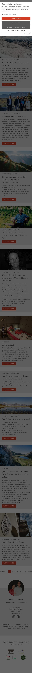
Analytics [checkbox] (13, 14)
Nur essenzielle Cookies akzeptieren (16, 27)
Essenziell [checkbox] (6, 14)
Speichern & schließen (16, 22)
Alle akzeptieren (16, 18)
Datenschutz (27, 33)
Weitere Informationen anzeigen (16, 30)
